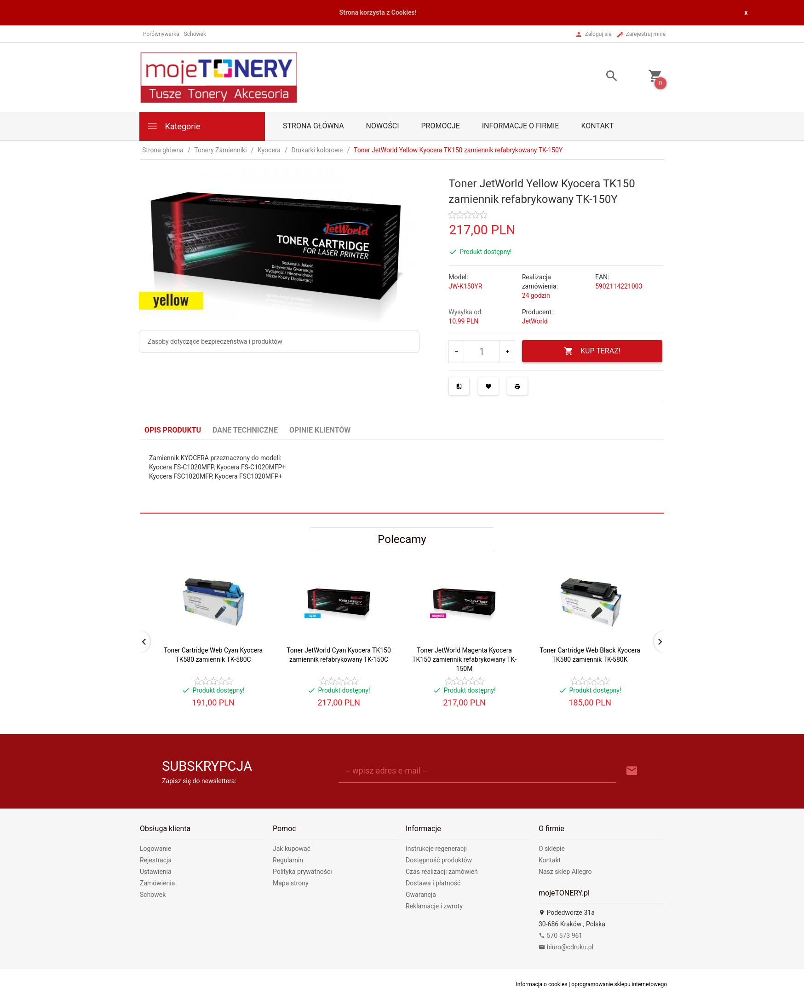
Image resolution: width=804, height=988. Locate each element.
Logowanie (155, 848)
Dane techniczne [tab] (245, 430)
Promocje (440, 125)
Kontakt (597, 125)
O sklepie (552, 848)
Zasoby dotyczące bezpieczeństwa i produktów (215, 341)
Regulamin (288, 860)
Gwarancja (421, 894)
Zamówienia (157, 883)
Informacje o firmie (520, 125)
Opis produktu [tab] (172, 430)
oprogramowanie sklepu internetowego (619, 984)
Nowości (382, 125)
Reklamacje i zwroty (434, 906)
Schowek (153, 894)
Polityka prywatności (302, 871)
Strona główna (313, 125)
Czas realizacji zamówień (442, 871)
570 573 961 (560, 935)
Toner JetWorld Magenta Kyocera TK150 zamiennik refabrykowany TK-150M (464, 659)
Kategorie (173, 126)
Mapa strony (291, 883)
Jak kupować (291, 848)
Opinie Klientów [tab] (319, 430)
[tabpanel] (402, 476)
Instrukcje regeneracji (436, 848)
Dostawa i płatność (433, 883)
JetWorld (535, 321)
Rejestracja (156, 860)
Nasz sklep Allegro (565, 871)
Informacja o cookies (541, 984)
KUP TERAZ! (592, 351)
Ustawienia (156, 871)
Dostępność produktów (439, 860)
